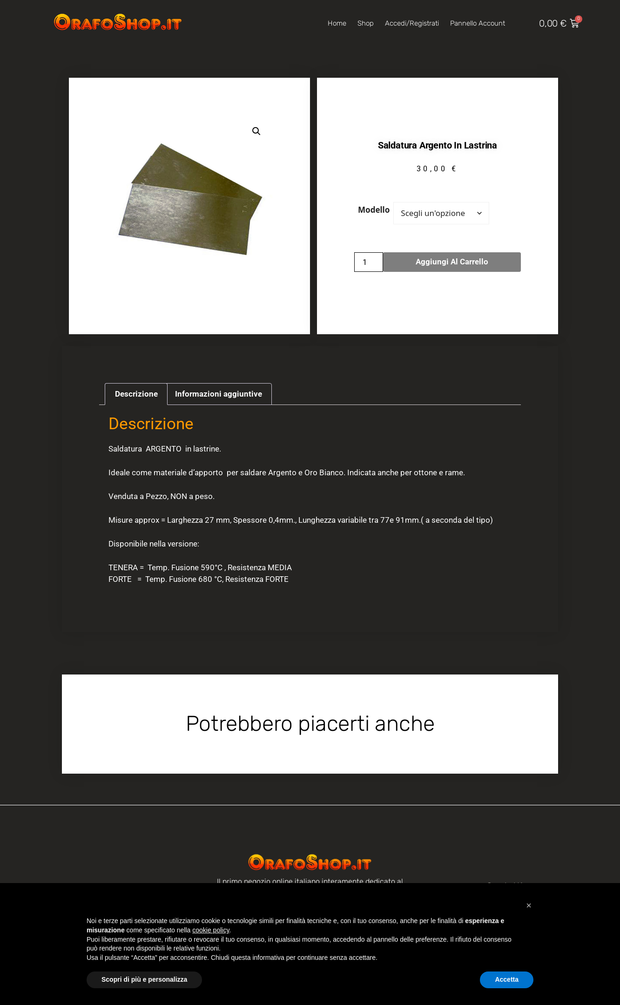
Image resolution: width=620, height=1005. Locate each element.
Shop (365, 23)
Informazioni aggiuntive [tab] (218, 393)
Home (337, 23)
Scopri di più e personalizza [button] (144, 979)
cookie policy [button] (210, 930)
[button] (256, 131)
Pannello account (477, 23)
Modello (374, 209)
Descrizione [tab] (136, 393)
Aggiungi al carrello (452, 261)
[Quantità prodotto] (368, 262)
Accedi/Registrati (412, 23)
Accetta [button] (507, 979)
